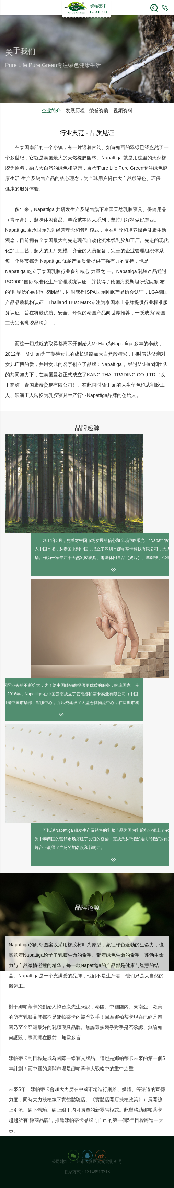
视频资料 (122, 110)
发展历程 (75, 110)
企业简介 (51, 110)
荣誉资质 (98, 110)
